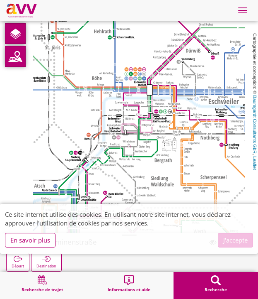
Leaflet (254, 163)
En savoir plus (30, 240)
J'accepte (235, 240)
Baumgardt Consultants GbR (254, 124)
